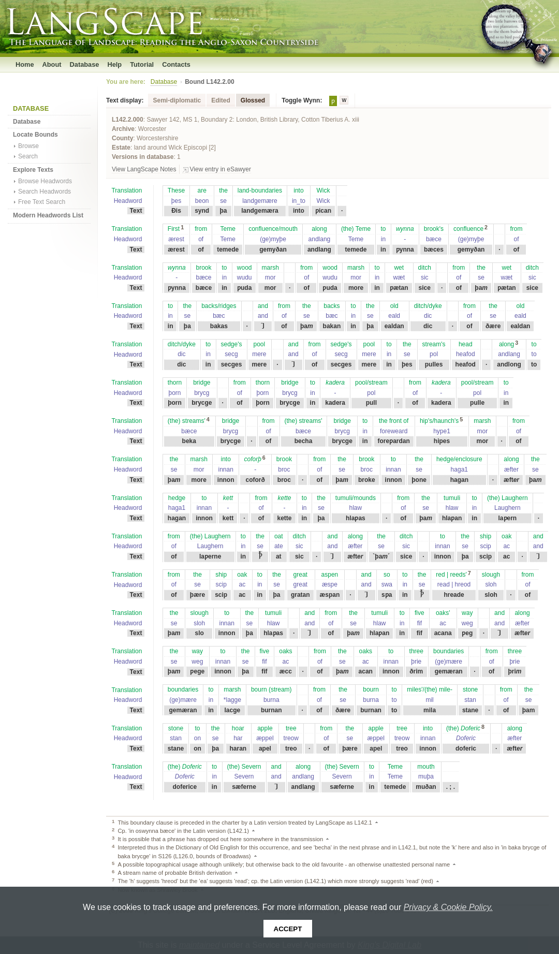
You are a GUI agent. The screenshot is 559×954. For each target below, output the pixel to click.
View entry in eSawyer (221, 169)
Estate (121, 147)
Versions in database (142, 156)
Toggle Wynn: (302, 100)
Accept (288, 929)
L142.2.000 (127, 119)
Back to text (380, 822)
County (122, 138)
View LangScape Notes (144, 169)
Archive (123, 129)
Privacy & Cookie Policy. (448, 907)
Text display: (124, 100)
